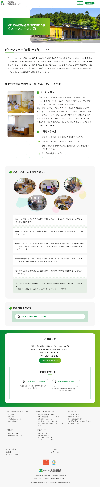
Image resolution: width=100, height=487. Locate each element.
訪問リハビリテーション (75, 417)
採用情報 (89, 3)
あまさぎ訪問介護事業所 (75, 419)
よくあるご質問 (11, 449)
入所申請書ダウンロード (36, 381)
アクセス (80, 3)
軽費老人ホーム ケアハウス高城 (47, 421)
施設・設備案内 (12, 421)
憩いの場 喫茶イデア (44, 435)
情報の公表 (11, 417)
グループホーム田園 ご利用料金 (34, 316)
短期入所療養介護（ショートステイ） (49, 417)
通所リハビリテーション (75, 415)
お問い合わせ (55, 452)
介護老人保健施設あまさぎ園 (46, 415)
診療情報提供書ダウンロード (67, 383)
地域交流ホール (42, 433)
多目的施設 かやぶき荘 (45, 437)
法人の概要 (11, 415)
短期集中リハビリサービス (45, 419)
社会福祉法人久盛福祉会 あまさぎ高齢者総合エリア (11, 3)
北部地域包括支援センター (15, 435)
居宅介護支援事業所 (13, 433)
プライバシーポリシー (13, 455)
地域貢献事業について (14, 419)
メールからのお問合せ (50, 360)
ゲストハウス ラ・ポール (45, 439)
